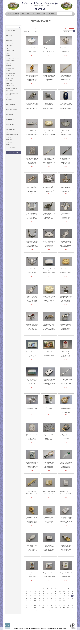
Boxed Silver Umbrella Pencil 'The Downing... (32, 490)
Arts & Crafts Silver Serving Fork (66, 380)
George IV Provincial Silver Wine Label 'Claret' (49, 242)
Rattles (7, 102)
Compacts (8, 53)
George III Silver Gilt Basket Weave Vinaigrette (49, 490)
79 (55, 603)
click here (71, 28)
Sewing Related (10, 119)
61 (30, 600)
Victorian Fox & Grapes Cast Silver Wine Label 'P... (49, 186)
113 (58, 610)
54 (51, 598)
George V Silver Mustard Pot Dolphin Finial (65, 48)
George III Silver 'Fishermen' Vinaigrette (49, 546)
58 (68, 598)
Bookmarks (9, 35)
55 (55, 598)
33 (64, 593)
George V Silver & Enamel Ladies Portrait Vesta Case (49, 573)
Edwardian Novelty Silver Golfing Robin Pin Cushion (66, 297)
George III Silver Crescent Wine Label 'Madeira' (32, 242)
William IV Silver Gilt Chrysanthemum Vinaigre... (32, 518)
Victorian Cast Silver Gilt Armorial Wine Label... (65, 186)
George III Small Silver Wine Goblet (49, 407)
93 (64, 605)
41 (47, 596)
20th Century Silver (10, 30)
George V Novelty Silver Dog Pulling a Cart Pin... (48, 463)
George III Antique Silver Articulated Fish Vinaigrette (32, 131)
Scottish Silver (9, 114)
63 (39, 600)
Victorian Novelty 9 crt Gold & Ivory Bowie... (32, 186)
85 (30, 605)
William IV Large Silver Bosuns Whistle (49, 435)
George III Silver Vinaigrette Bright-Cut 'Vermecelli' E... (66, 518)
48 (26, 598)
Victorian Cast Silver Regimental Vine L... (65, 214)
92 (60, 605)
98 (35, 607)
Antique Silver (24, 13)
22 (68, 591)
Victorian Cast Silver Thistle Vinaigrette (49, 104)
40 (43, 596)
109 (41, 610)
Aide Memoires (9, 33)
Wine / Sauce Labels (11, 147)
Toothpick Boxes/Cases (12, 134)
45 (64, 596)
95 (72, 605)
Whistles (8, 144)
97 (30, 607)
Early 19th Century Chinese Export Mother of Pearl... (66, 131)
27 (39, 593)
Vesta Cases (9, 139)
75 (39, 603)
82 (68, 603)
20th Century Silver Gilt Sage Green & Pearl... (32, 380)
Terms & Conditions (34, 626)
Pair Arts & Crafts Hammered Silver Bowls (32, 407)
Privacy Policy (43, 626)
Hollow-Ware (9, 63)
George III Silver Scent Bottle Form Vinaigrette (32, 297)
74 (35, 603)
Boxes (7, 38)
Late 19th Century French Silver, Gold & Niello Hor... (66, 435)
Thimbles (8, 132)
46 (68, 596)
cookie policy (62, 628)
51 (39, 598)
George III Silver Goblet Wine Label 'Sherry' (32, 269)
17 (47, 591)
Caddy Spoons (9, 43)
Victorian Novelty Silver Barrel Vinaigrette (66, 546)
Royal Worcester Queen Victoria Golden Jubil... (65, 407)
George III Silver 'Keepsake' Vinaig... (49, 518)
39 (39, 596)
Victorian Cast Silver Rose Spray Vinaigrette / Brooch (32, 104)
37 (30, 596)
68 (60, 600)
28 (43, 593)
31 (55, 593)
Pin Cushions (9, 99)
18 (51, 591)
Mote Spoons (9, 80)
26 (35, 593)
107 (72, 607)
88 (43, 605)
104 (60, 607)
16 (43, 591)
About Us (16, 13)
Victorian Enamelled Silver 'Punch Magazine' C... (32, 463)
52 (43, 598)
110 (45, 610)
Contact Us (50, 13)
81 (64, 603)
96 (26, 607)
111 (49, 610)
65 (47, 600)
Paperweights (9, 90)
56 (60, 598)
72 (26, 603)
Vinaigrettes (9, 142)
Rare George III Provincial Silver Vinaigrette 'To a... (49, 269)
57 (64, 598)
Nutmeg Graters (10, 85)
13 (30, 591)
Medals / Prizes (10, 75)
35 (72, 593)
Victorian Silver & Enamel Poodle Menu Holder (49, 76)
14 (35, 591)
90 (51, 605)
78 (51, 603)
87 (39, 605)
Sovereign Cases (10, 124)
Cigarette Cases (10, 50)
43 (55, 596)
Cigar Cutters (9, 48)
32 (60, 593)
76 (43, 603)
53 (47, 598)
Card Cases (9, 45)
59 (72, 598)
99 (39, 607)
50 (35, 598)
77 (47, 603)
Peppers (8, 97)
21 (64, 591)
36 (26, 596)
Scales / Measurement (11, 109)
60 (26, 600)
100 (43, 607)
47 (72, 596)
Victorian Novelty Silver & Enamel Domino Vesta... (49, 380)
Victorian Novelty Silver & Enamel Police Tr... (66, 159)
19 (55, 591)
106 (68, 607)
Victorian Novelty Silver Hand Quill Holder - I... (49, 159)
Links (32, 13)
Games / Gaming (10, 60)
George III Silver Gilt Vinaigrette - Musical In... (49, 131)
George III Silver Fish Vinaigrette (32, 546)
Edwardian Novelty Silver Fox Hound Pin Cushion (66, 325)
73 (30, 603)
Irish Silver (8, 65)
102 (52, 607)
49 (30, 598)
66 (51, 600)
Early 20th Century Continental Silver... (49, 352)
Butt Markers (9, 40)
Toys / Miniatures (10, 137)
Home (9, 13)
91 (55, 605)
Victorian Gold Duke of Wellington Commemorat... (66, 76)
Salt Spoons (9, 107)
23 (72, 591)
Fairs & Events (40, 13)
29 (47, 593)
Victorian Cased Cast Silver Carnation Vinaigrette (66, 104)
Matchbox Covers (10, 73)
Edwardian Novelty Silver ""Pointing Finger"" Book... (66, 242)
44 (60, 596)
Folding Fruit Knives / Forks (12, 58)
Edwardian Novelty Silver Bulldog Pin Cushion (32, 325)
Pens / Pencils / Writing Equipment (12, 94)
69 (64, 600)
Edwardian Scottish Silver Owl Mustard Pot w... (32, 76)
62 (35, 600)
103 (56, 607)
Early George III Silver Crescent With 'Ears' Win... (32, 214)
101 (47, 607)
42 (51, 596)
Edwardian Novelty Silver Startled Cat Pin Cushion (49, 214)
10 (68, 588)
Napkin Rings (9, 83)
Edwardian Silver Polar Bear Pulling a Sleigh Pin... (49, 325)
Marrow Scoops (10, 68)
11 (72, 588)
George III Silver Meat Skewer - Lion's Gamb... (49, 48)
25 (30, 593)
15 (39, 591)
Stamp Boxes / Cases (11, 127)
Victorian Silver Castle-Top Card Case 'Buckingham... (32, 159)
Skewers (8, 122)
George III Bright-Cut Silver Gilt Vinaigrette (49, 297)
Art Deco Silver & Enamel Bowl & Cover (32, 48)
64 (43, 600)
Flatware (8, 55)
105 (64, 607)
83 (72, 603)
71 (72, 600)
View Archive (13, 153)
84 (26, 605)
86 (35, 605)
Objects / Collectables (11, 88)
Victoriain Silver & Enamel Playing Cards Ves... (32, 573)
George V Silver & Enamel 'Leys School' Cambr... (66, 573)
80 (60, 603)
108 (37, 610)
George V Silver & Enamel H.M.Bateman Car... (32, 352)
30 (51, 593)
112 (54, 610)
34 (68, 593)
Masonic (8, 70)
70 (68, 600)
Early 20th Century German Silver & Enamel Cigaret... (66, 352)
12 (26, 591)
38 (35, 596)
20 (60, 591)
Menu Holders (9, 78)
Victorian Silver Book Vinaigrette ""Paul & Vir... (65, 490)
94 (68, 605)
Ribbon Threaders (10, 104)
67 (55, 600)
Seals (7, 117)
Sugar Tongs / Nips (10, 129)
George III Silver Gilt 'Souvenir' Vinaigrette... (65, 269)
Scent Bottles (9, 112)
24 (26, 593)
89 (47, 605)
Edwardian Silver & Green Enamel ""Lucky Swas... (66, 463)
